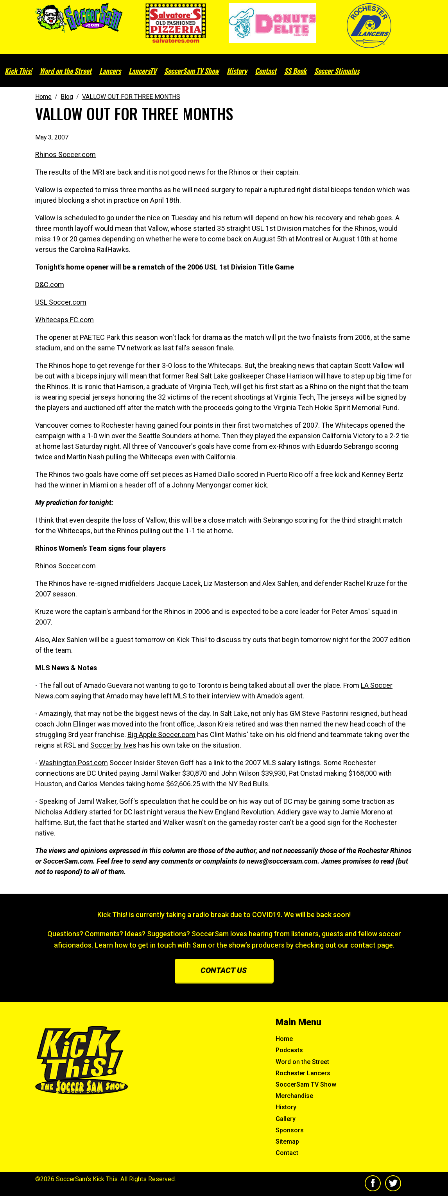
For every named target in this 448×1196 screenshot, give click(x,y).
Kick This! (18, 71)
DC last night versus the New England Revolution (199, 812)
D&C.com (49, 284)
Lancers (110, 71)
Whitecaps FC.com (64, 320)
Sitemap (287, 1141)
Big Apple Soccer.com (161, 734)
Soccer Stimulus (336, 71)
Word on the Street (65, 71)
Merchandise (294, 1096)
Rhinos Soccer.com (65, 154)
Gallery (286, 1119)
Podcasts (289, 1050)
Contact (265, 71)
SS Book (295, 71)
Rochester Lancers (303, 1073)
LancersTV (142, 71)
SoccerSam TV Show (191, 71)
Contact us (224, 970)
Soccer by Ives (113, 745)
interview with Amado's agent (257, 696)
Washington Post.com (73, 763)
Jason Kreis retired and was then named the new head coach (291, 724)
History (237, 71)
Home (284, 1038)
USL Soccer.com (60, 302)
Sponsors (290, 1130)
